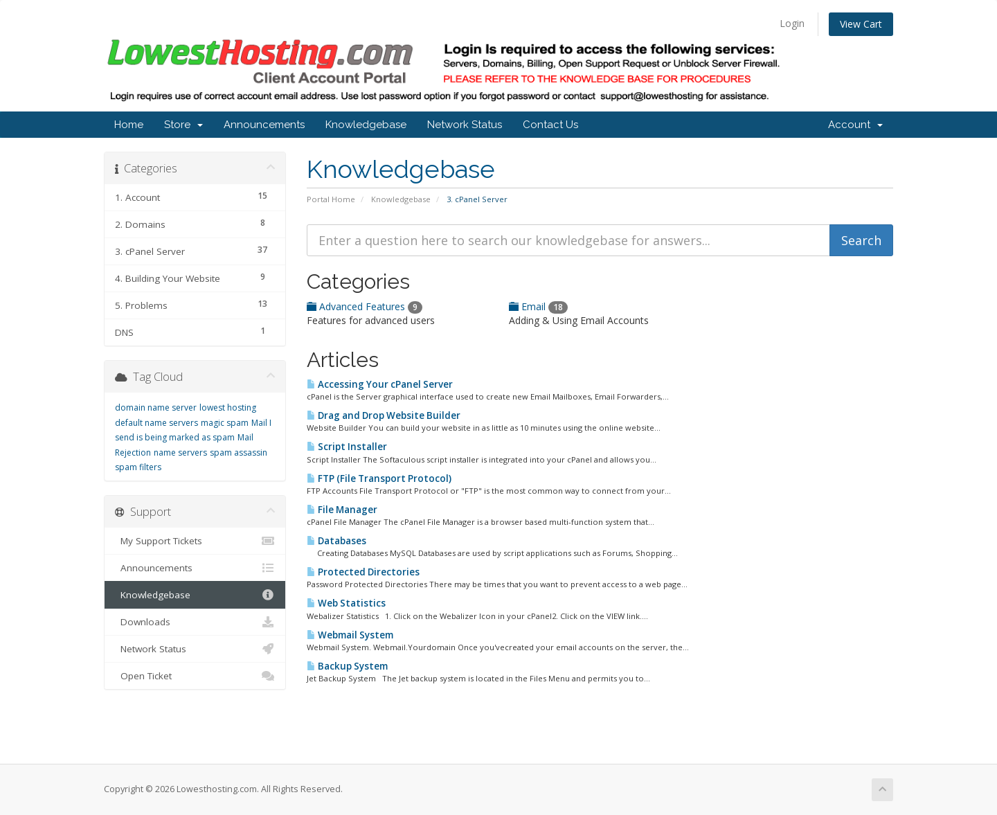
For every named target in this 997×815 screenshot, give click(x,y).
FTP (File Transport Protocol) (379, 478)
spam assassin (238, 452)
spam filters (138, 467)
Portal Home (331, 199)
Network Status (464, 124)
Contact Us (550, 124)
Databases (336, 541)
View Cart (861, 23)
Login (792, 23)
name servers (180, 452)
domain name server (156, 407)
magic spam (225, 423)
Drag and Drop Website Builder (383, 415)
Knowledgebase (365, 124)
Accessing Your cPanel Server (380, 384)
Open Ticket (195, 676)
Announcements (264, 124)
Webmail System (350, 635)
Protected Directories (363, 572)
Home (128, 124)
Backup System (347, 666)
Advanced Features (364, 306)
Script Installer (347, 446)
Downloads (195, 622)
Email (538, 306)
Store (183, 124)
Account (855, 124)
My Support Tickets (195, 540)
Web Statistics (346, 603)
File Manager (342, 509)
